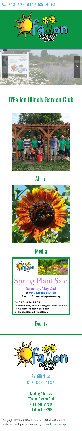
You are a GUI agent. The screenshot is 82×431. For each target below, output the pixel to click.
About (41, 179)
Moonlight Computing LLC (55, 424)
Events (41, 323)
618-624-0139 (23, 4)
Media (41, 251)
